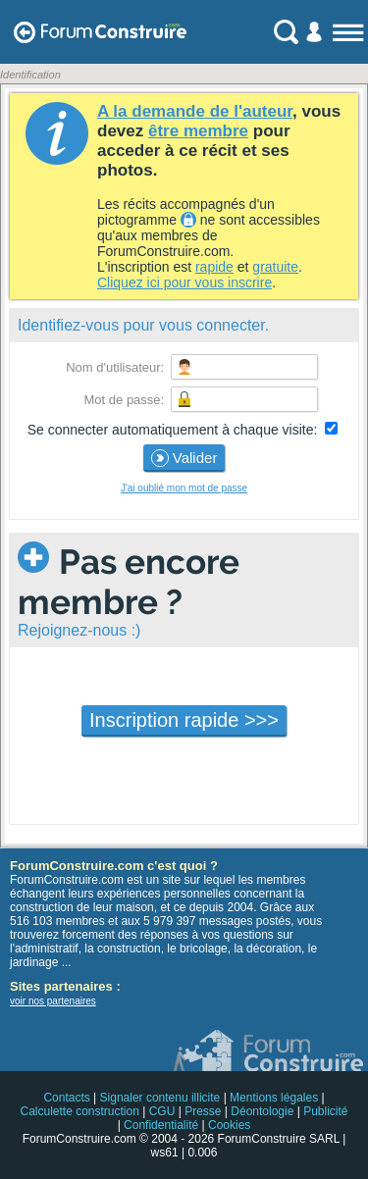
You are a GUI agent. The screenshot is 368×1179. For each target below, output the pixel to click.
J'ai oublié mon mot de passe (184, 488)
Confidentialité (161, 1125)
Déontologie (262, 1111)
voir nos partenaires (53, 1001)
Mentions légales (274, 1097)
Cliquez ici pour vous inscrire (184, 282)
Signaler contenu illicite (160, 1097)
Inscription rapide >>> (184, 720)
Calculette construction (79, 1111)
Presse (202, 1111)
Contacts (66, 1097)
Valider (184, 458)
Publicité (325, 1111)
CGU (162, 1111)
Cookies (229, 1125)
